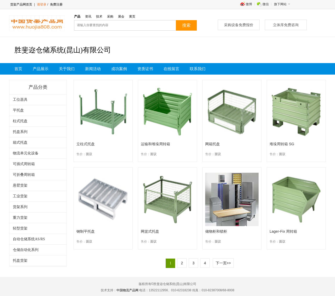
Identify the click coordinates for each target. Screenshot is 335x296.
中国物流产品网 (127, 290)
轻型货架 (20, 228)
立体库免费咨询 (286, 25)
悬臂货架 (20, 185)
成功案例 (119, 69)
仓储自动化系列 (25, 250)
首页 (18, 69)
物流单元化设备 (25, 153)
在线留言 (171, 69)
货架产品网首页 (21, 4)
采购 (110, 16)
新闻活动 (93, 69)
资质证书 (145, 69)
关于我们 (67, 69)
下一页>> (223, 263)
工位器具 (20, 100)
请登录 (41, 4)
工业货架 (20, 196)
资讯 (88, 16)
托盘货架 (20, 261)
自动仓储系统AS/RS (29, 239)
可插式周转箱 (24, 164)
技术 (99, 16)
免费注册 (56, 4)
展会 (121, 16)
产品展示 (40, 69)
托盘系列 (20, 132)
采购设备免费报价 (238, 25)
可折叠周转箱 (24, 175)
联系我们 (197, 69)
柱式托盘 (20, 121)
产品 (77, 16)
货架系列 (20, 207)
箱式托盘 (20, 142)
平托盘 (18, 110)
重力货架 (20, 218)
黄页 (132, 16)
